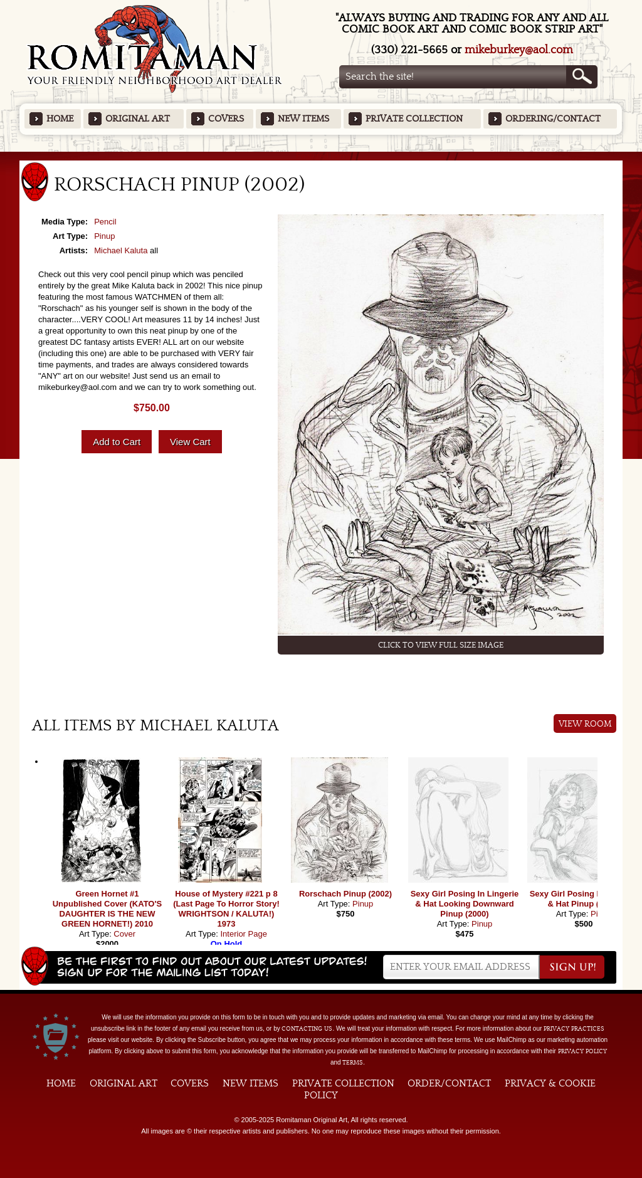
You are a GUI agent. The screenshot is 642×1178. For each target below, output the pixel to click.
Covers (226, 118)
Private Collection (414, 118)
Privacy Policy (582, 1051)
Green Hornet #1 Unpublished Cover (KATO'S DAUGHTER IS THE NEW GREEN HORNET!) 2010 (107, 908)
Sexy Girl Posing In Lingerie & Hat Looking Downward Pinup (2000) (465, 903)
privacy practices (574, 1029)
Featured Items (321, 155)
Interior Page (243, 934)
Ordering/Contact (553, 118)
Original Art (137, 118)
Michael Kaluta (120, 250)
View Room (585, 724)
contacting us (307, 1029)
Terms (352, 1062)
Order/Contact (449, 1083)
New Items (303, 118)
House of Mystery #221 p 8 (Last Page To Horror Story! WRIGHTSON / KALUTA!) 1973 (226, 908)
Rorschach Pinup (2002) (345, 893)
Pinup (104, 236)
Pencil (105, 221)
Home (59, 118)
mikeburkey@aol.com (519, 49)
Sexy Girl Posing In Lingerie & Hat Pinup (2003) (584, 898)
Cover (124, 934)
